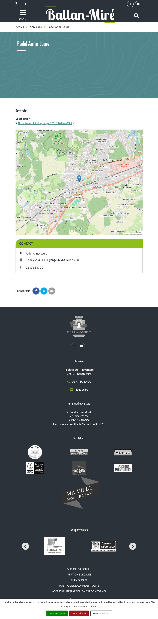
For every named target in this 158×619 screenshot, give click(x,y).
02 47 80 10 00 (79, 381)
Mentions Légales (79, 574)
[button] (79, 178)
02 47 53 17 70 (34, 267)
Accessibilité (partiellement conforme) (79, 591)
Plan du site (79, 580)
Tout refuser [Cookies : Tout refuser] (79, 613)
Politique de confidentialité (79, 585)
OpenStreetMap (137, 234)
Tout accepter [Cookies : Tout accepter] (57, 613)
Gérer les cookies (79, 569)
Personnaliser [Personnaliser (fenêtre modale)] (101, 613)
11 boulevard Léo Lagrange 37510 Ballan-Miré (45, 123)
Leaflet (127, 234)
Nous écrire (79, 389)
